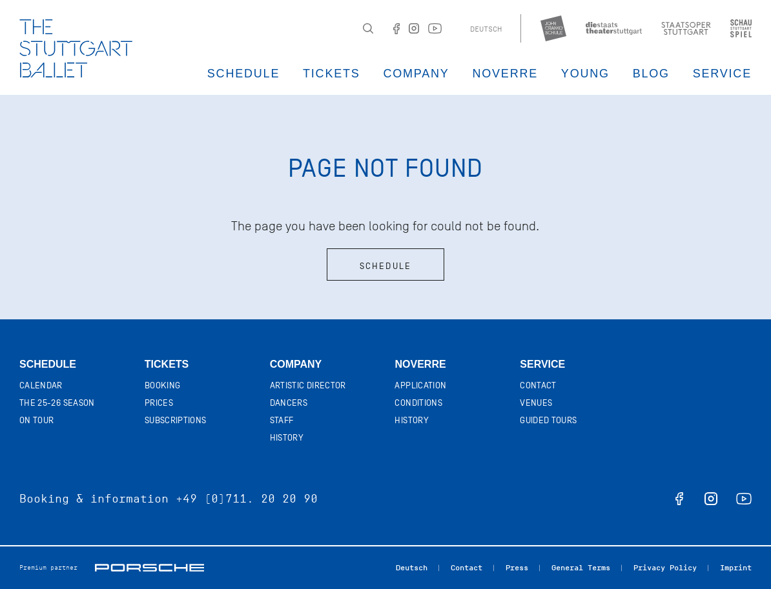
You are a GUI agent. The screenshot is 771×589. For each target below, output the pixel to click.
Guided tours (548, 420)
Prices (159, 403)
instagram (710, 498)
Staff (282, 420)
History (286, 438)
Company (416, 73)
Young (585, 73)
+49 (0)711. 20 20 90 (247, 498)
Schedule (243, 73)
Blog (651, 73)
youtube (744, 498)
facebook (679, 498)
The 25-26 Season (57, 403)
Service (722, 73)
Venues (536, 403)
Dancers (288, 403)
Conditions (418, 403)
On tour (36, 420)
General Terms (580, 567)
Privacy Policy (665, 567)
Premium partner (48, 567)
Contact (538, 385)
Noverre (505, 73)
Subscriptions (176, 420)
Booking (162, 385)
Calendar (41, 385)
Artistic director (308, 385)
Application (420, 385)
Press (517, 567)
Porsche (149, 568)
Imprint (736, 567)
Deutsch (486, 29)
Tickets (331, 73)
